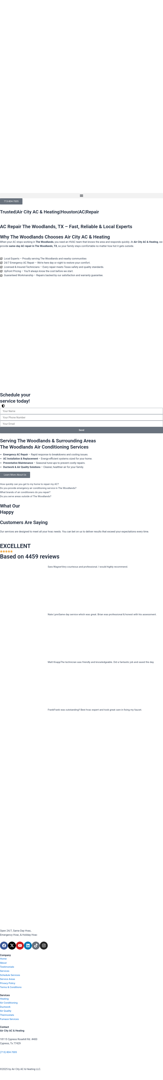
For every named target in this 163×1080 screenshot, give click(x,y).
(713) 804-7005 (8, 1052)
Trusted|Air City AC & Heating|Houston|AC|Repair (52, 212)
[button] (81, 195)
